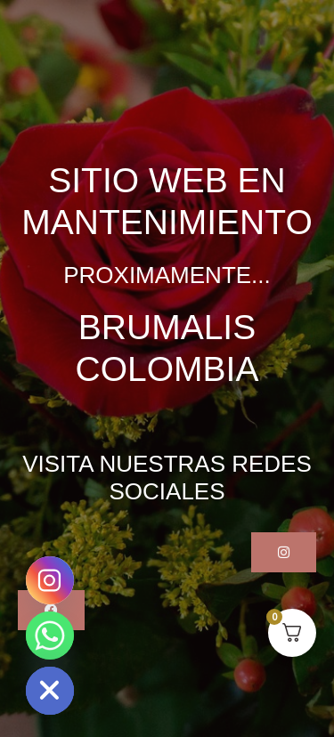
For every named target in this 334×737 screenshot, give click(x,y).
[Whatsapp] (50, 635)
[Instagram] (50, 580)
